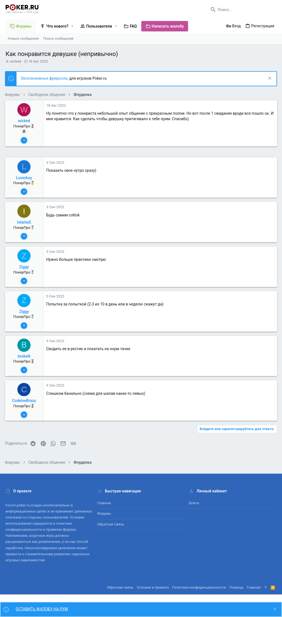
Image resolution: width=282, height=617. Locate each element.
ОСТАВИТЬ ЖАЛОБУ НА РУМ (42, 609)
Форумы (104, 513)
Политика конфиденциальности (199, 587)
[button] (72, 26)
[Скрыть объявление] (268, 79)
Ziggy (24, 267)
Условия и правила (153, 587)
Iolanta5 (25, 222)
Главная (104, 503)
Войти (194, 503)
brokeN (24, 356)
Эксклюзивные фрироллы (45, 78)
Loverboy (25, 178)
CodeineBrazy (25, 400)
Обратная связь (110, 524)
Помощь (236, 587)
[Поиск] (242, 10)
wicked (15, 61)
